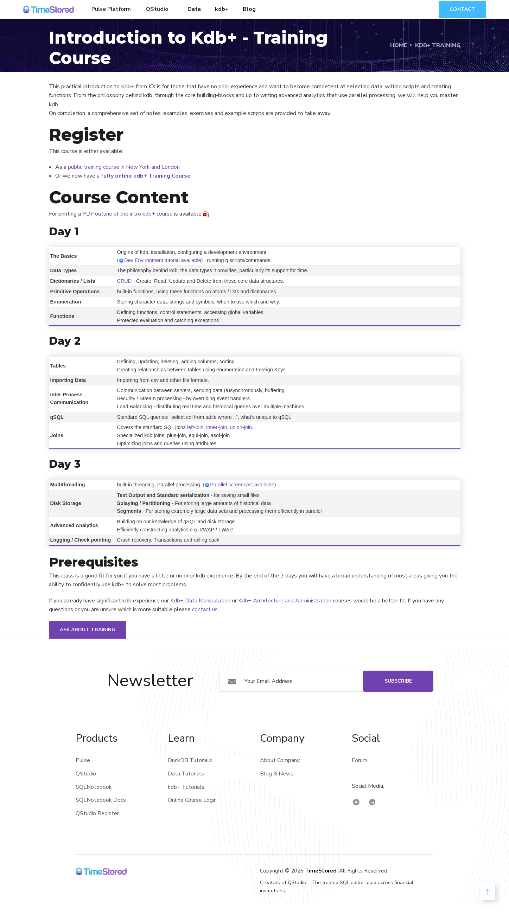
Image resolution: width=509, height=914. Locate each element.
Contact (462, 9)
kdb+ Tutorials (186, 787)
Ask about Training (87, 629)
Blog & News (276, 774)
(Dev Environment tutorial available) (160, 260)
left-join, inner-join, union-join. (220, 427)
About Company (280, 760)
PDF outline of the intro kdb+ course (127, 214)
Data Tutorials (186, 774)
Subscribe (398, 681)
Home (398, 45)
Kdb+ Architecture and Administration (284, 601)
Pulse (83, 760)
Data (194, 9)
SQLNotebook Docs (101, 800)
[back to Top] (487, 892)
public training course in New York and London (124, 167)
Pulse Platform (111, 9)
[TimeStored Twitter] (356, 802)
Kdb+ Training (437, 45)
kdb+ (222, 9)
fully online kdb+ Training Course (146, 176)
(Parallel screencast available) (239, 484)
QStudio (157, 9)
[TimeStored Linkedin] (372, 802)
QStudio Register (97, 813)
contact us (205, 609)
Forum (359, 760)
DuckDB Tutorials (190, 760)
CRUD (124, 281)
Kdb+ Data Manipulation (200, 601)
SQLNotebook (94, 787)
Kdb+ (127, 86)
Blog (249, 9)
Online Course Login (192, 800)
